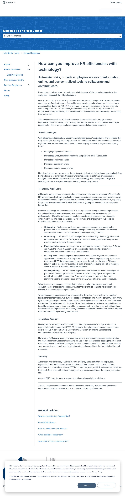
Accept (87, 485)
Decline (106, 485)
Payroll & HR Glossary (46, 422)
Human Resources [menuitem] (12, 70)
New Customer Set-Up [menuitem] (14, 80)
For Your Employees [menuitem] (13, 85)
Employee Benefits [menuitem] (15, 75)
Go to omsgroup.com (110, 11)
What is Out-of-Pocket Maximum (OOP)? (53, 441)
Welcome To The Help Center (22, 30)
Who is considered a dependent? (50, 435)
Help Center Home (11, 53)
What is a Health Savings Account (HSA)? (54, 416)
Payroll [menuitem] (7, 64)
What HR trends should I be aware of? (52, 429)
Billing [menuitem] (6, 95)
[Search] (119, 36)
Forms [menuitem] (7, 90)
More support (116, 2)
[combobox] (60, 36)
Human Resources (32, 53)
